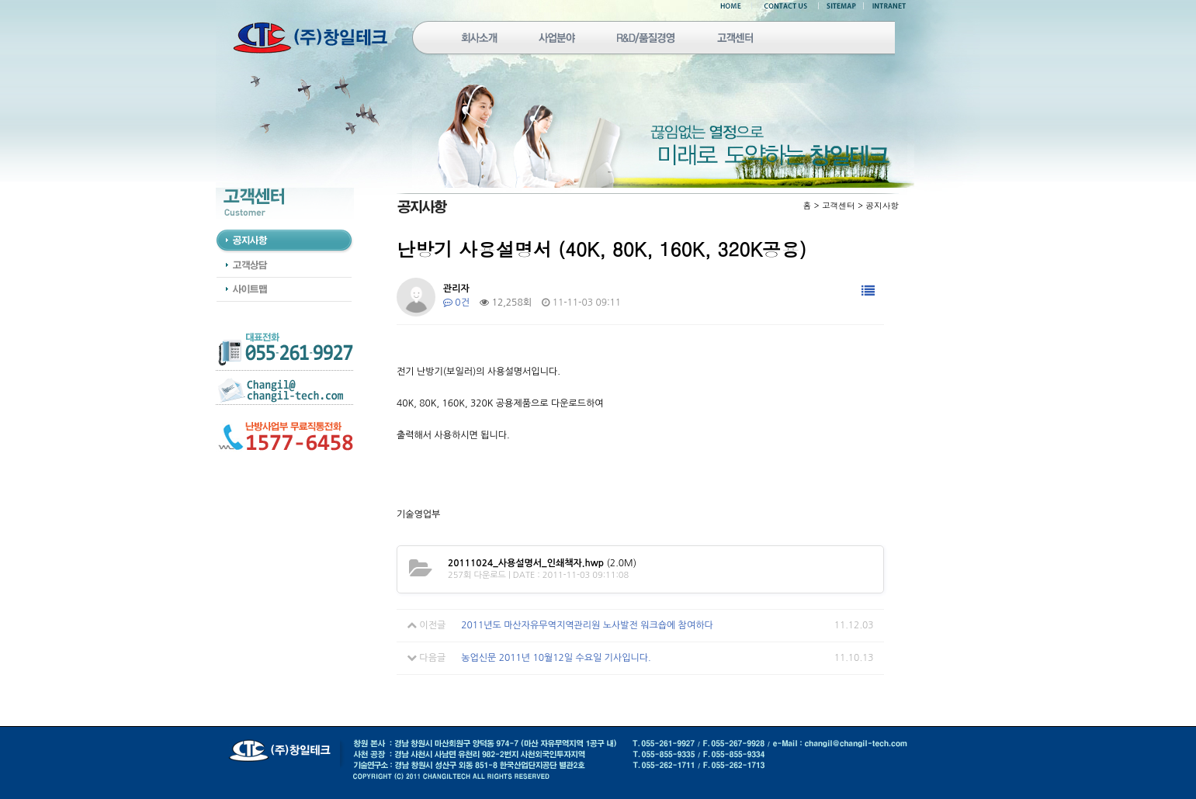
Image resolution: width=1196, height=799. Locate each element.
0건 (456, 302)
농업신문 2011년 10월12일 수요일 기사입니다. (555, 657)
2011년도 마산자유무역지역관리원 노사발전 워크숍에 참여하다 (587, 625)
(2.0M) (542, 563)
